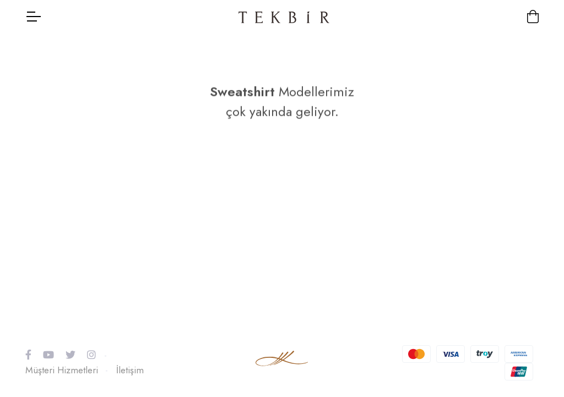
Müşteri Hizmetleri (61, 370)
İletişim (130, 370)
